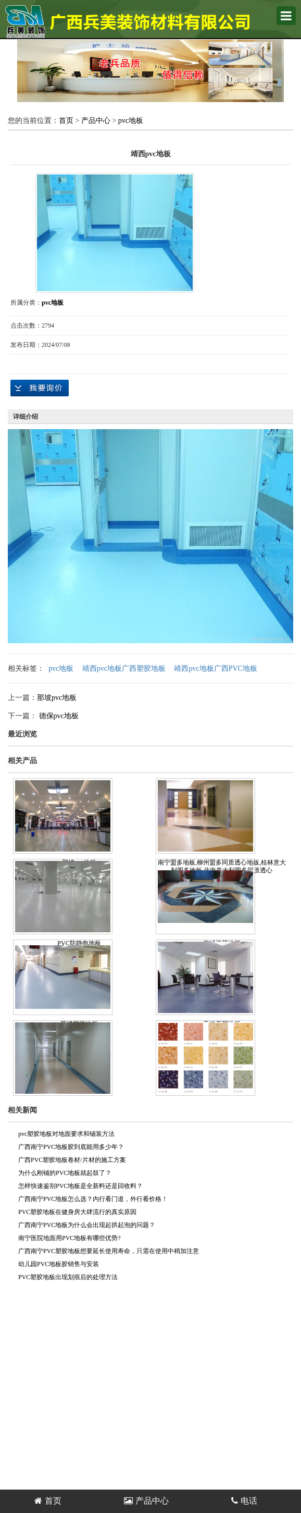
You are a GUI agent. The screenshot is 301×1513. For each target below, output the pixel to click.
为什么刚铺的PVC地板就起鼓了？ (64, 1173)
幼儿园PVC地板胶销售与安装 (58, 1264)
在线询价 (39, 388)
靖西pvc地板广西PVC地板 (215, 668)
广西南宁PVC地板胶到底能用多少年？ (71, 1147)
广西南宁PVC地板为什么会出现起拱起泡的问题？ (86, 1225)
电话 (244, 1500)
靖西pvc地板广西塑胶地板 (124, 668)
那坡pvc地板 (57, 698)
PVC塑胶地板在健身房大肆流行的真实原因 (77, 1212)
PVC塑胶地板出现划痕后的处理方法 (68, 1277)
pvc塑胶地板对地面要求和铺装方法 (66, 1133)
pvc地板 (130, 120)
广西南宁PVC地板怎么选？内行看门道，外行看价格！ (93, 1199)
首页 (66, 120)
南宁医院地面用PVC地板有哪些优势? (69, 1238)
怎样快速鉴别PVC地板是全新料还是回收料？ (80, 1186)
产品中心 (95, 120)
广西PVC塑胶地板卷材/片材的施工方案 (72, 1160)
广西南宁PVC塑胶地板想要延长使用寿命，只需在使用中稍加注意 (108, 1251)
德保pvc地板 (58, 716)
